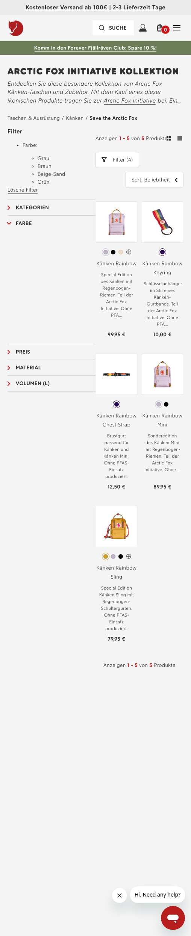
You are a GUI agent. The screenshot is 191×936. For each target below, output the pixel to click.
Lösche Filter (23, 190)
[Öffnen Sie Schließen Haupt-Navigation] (176, 28)
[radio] (105, 252)
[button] (159, 28)
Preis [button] (23, 352)
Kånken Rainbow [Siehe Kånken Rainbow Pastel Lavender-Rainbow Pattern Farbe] (116, 263)
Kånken (74, 118)
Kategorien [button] (32, 207)
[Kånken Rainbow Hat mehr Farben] (128, 251)
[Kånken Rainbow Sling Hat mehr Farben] (128, 556)
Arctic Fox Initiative (130, 100)
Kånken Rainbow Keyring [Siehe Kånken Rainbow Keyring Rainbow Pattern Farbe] (162, 268)
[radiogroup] (116, 252)
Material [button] (28, 367)
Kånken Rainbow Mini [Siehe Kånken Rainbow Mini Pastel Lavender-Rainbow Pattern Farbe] (162, 420)
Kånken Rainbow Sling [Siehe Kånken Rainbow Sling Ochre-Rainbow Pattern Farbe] (116, 572)
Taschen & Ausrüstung (34, 118)
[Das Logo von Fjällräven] (31, 28)
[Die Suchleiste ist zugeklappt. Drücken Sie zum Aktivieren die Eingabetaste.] (113, 28)
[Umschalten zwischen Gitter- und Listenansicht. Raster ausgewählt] (174, 139)
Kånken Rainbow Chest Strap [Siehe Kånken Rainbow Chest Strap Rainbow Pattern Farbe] (116, 420)
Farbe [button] (24, 223)
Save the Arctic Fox (114, 118)
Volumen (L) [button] (33, 383)
